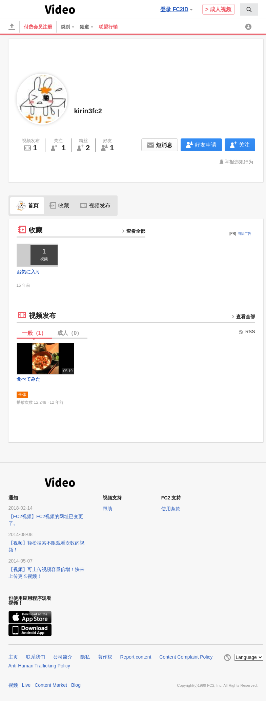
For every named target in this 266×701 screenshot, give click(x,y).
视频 (13, 685)
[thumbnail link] (37, 255)
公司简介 (62, 657)
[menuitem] (249, 9)
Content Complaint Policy (185, 657)
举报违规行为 (239, 162)
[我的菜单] (249, 27)
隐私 (85, 657)
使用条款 (170, 508)
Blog (76, 685)
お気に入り (28, 271)
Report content (135, 657)
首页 (27, 205)
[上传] (11, 27)
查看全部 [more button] (133, 231)
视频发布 (95, 205)
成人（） (69, 333)
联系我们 (35, 657)
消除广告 (244, 233)
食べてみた (28, 379)
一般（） (34, 333)
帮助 (107, 508)
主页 (13, 657)
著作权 (105, 657)
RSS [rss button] (247, 331)
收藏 (59, 205)
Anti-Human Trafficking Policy (39, 665)
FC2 (25, 8)
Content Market (51, 685)
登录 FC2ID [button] (176, 9)
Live (26, 685)
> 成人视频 (218, 9)
